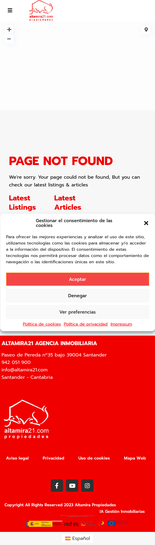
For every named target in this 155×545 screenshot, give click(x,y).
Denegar (77, 295)
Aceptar (77, 279)
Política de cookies (42, 324)
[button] (146, 223)
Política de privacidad (86, 324)
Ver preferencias (77, 312)
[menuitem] (77, 538)
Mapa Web (135, 458)
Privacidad (53, 458)
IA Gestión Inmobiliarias (122, 511)
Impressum (121, 324)
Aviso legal (17, 458)
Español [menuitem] (81, 538)
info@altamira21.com (69, 11)
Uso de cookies (94, 458)
